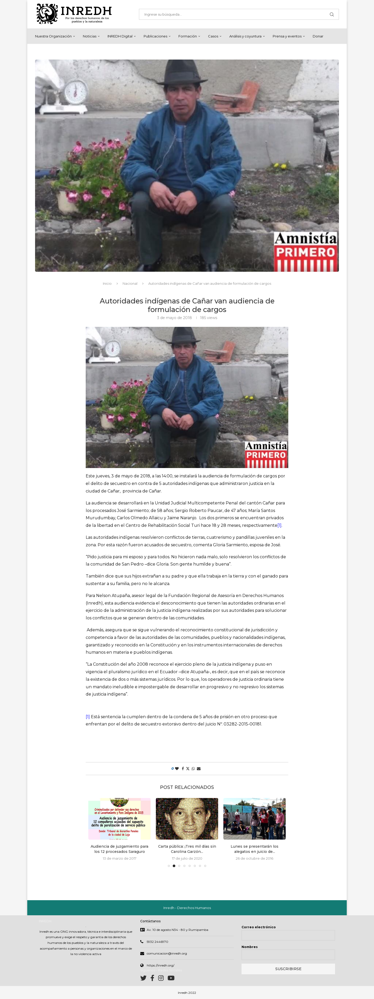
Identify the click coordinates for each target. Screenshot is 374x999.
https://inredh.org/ (160, 965)
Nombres (250, 947)
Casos (213, 36)
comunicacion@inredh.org (167, 953)
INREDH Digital (120, 36)
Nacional (130, 283)
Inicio (107, 283)
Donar (318, 36)
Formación (187, 36)
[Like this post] (177, 768)
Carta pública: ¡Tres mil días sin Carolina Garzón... (187, 849)
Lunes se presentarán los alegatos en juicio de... (254, 849)
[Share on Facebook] (183, 768)
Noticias (89, 36)
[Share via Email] (199, 768)
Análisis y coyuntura (245, 36)
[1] (279, 525)
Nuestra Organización (53, 36)
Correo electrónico (259, 927)
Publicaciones (155, 36)
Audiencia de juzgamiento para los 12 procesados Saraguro (119, 849)
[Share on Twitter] (188, 768)
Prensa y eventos (287, 36)
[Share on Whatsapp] (193, 768)
